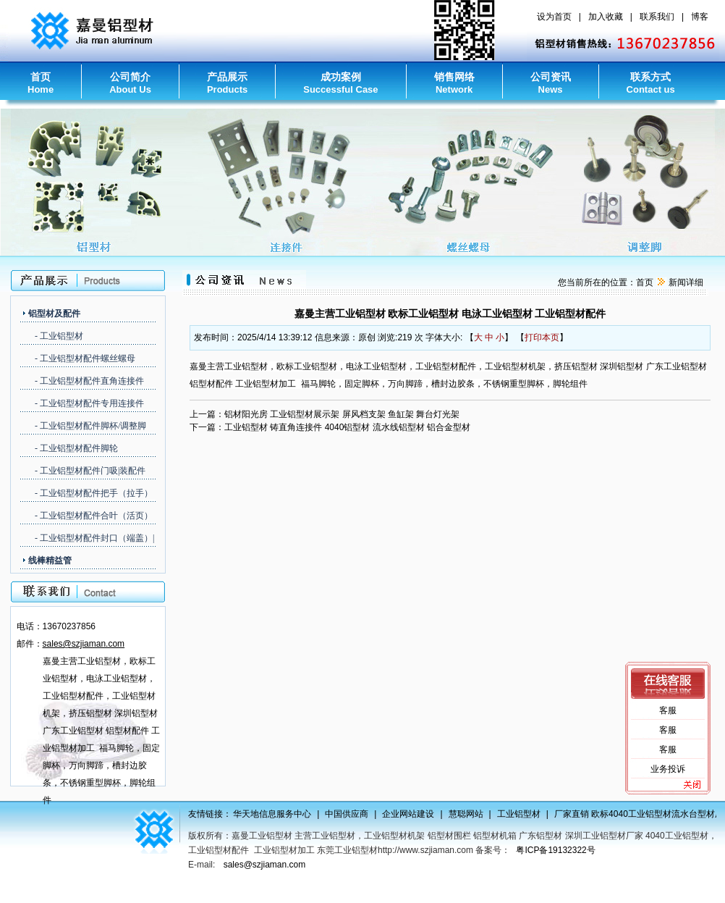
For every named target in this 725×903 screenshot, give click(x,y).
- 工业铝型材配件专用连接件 (89, 403)
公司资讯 (550, 83)
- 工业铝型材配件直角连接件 (89, 381)
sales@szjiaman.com (265, 865)
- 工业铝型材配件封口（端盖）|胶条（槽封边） (94, 539)
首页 (40, 83)
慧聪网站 (473, 814)
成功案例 (340, 83)
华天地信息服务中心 (279, 814)
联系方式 (651, 83)
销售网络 (454, 83)
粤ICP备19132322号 (555, 850)
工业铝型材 (526, 814)
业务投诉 (667, 769)
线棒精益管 (50, 560)
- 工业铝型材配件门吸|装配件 (90, 471)
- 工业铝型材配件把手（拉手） (94, 493)
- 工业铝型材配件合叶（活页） (94, 516)
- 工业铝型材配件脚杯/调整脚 (90, 426)
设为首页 (554, 17)
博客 (699, 17)
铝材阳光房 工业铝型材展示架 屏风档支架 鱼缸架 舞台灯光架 (341, 414)
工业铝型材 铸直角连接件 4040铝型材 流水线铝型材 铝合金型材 (347, 427)
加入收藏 (605, 17)
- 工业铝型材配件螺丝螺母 (85, 358)
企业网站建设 (415, 814)
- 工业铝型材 (59, 336)
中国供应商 (354, 814)
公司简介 (130, 83)
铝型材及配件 (54, 313)
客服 (668, 710)
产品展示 (227, 83)
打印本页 (542, 337)
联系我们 (657, 17)
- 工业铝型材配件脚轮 (76, 448)
